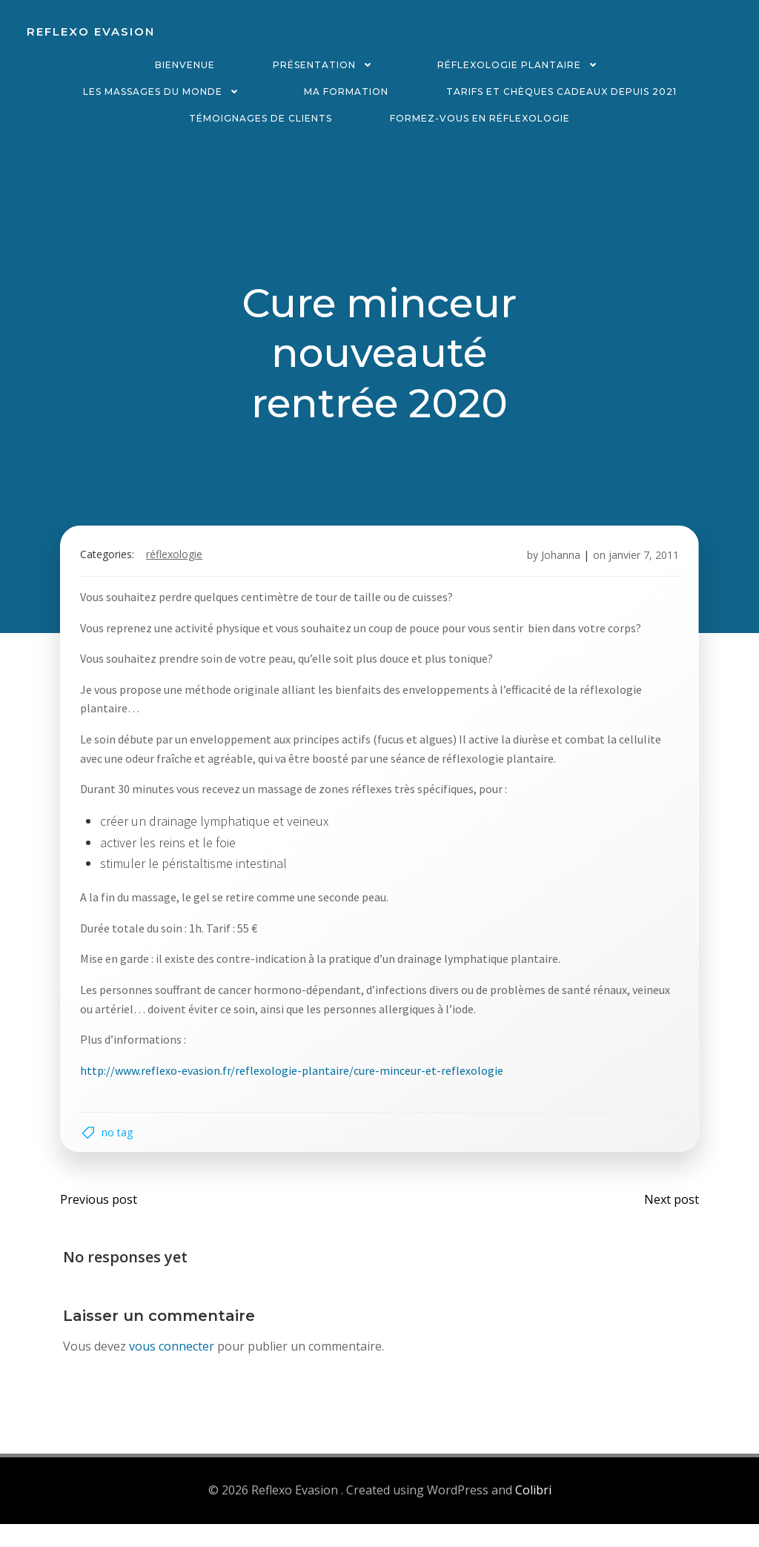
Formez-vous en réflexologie (480, 118)
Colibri (533, 1514)
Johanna (554, 569)
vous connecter (173, 1371)
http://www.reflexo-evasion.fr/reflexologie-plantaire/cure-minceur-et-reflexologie (298, 1083)
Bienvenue (185, 64)
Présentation (326, 64)
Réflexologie (181, 569)
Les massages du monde (164, 91)
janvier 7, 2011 (637, 569)
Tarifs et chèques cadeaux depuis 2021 (561, 91)
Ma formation (346, 91)
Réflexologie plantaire (521, 64)
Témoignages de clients (260, 118)
